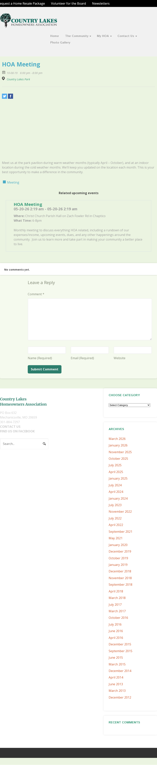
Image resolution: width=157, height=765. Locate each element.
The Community (76, 36)
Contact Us (126, 36)
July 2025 (115, 465)
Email (82, 358)
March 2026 (117, 439)
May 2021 (116, 538)
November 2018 (120, 578)
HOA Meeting (28, 204)
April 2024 (116, 492)
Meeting (13, 182)
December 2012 (120, 697)
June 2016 (116, 631)
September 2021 (120, 531)
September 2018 (120, 584)
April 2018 (116, 591)
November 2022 (120, 511)
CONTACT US (10, 426)
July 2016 (115, 624)
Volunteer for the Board (68, 3)
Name (40, 358)
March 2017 (117, 611)
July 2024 (115, 485)
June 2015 (116, 657)
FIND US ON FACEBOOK (17, 431)
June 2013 (116, 684)
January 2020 (118, 545)
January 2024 (118, 498)
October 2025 (118, 458)
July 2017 (115, 604)
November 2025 (120, 452)
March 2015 (117, 664)
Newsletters (101, 3)
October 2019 (118, 558)
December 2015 (120, 644)
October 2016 (118, 618)
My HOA (103, 36)
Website (119, 358)
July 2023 (115, 505)
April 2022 (116, 525)
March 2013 (117, 691)
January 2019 (118, 565)
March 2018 (117, 598)
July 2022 (115, 518)
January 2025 (118, 478)
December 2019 (120, 551)
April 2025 (116, 472)
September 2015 (120, 651)
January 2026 (118, 445)
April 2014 (116, 677)
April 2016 (116, 638)
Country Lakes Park (18, 79)
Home (54, 36)
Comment (36, 294)
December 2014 (120, 671)
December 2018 (120, 571)
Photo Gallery (60, 42)
